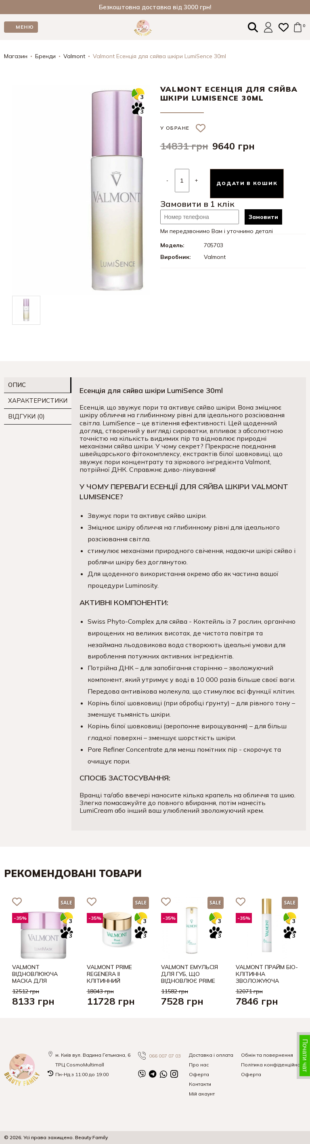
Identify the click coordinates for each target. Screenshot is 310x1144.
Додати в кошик (247, 183)
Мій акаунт (202, 1094)
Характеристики (37, 400)
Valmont (74, 56)
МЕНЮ (25, 27)
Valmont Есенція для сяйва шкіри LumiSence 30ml (159, 56)
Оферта (199, 1074)
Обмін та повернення (267, 1055)
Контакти (200, 1084)
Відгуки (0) (26, 416)
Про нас (199, 1065)
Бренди (45, 56)
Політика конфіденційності (273, 1065)
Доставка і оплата (211, 1055)
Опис (17, 385)
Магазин (15, 56)
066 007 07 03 (159, 1056)
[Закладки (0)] (284, 27)
